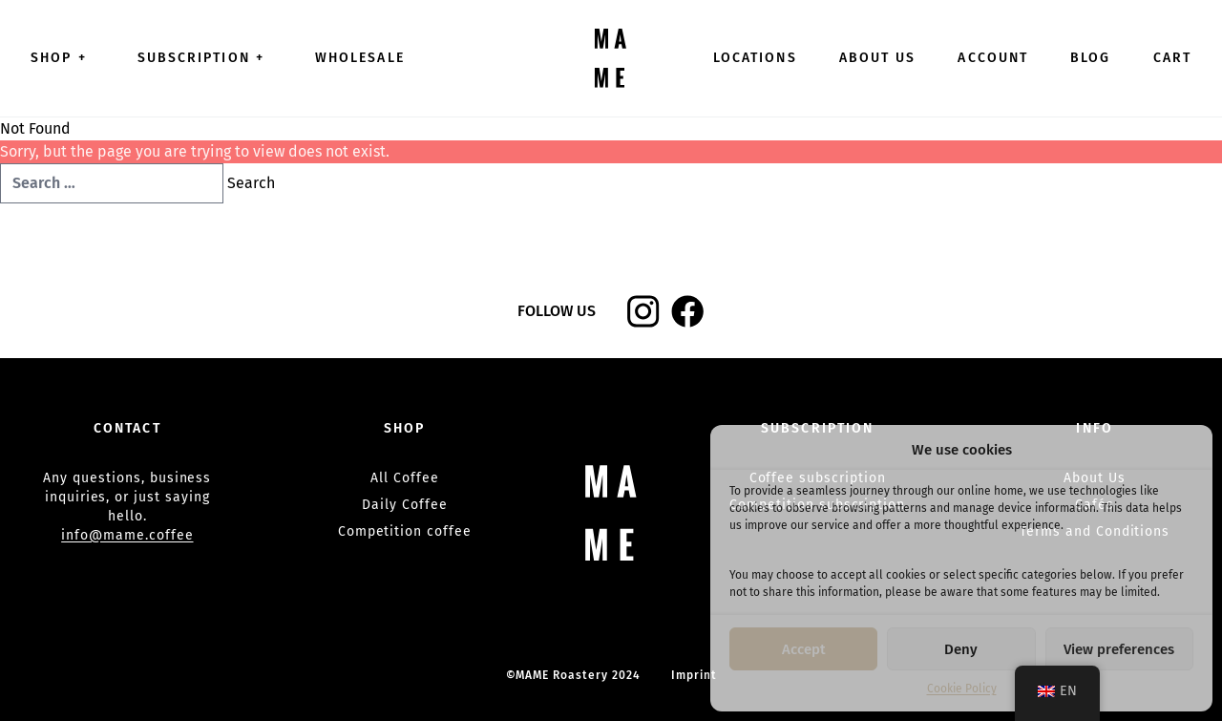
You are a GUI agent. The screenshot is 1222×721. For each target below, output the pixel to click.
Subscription (205, 58)
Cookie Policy (962, 688)
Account (993, 58)
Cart (1172, 58)
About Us (877, 58)
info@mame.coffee (127, 535)
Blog (1090, 58)
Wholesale (360, 58)
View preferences (1119, 649)
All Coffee (404, 478)
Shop (63, 58)
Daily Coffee (405, 505)
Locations (755, 58)
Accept (804, 649)
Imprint (694, 675)
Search (251, 183)
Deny (961, 649)
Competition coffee (405, 531)
